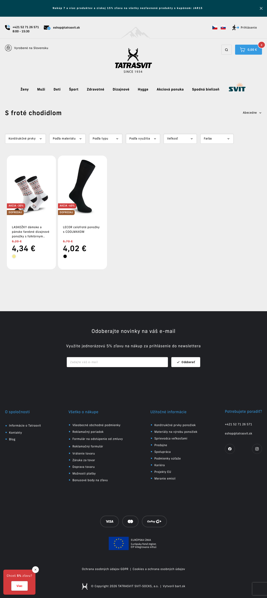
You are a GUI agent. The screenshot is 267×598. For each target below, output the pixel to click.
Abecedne (252, 113)
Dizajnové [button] (121, 89)
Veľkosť (172, 138)
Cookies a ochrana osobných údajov (159, 569)
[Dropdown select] (25, 139)
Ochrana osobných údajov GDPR (105, 569)
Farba (208, 138)
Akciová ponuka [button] (170, 89)
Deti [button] (57, 89)
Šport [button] (73, 89)
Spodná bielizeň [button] (205, 89)
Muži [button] (41, 89)
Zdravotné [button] (95, 89)
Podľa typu (100, 138)
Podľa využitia (139, 138)
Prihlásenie (244, 27)
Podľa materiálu (64, 138)
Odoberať (185, 362)
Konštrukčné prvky (22, 138)
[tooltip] (14, 256)
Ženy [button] (24, 89)
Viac (19, 586)
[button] (214, 27)
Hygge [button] (143, 89)
